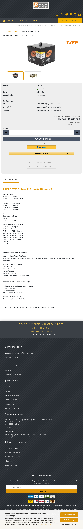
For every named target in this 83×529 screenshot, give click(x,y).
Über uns (7, 391)
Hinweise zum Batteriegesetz (14, 374)
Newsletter (8, 387)
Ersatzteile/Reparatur (12, 408)
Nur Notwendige (69, 520)
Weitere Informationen (69, 524)
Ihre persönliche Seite (12, 395)
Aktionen (12, 21)
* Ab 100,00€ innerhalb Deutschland (41, 334)
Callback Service (10, 461)
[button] (67, 14)
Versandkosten (59, 505)
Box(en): (5, 128)
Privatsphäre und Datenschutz (15, 366)
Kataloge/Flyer (9, 404)
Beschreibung (11, 179)
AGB (6, 361)
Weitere (36, 21)
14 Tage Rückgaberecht (12, 452)
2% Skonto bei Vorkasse (12, 457)
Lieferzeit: (6, 89)
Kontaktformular (10, 431)
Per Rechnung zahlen (12, 448)
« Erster (8, 31)
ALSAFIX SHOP (24, 21)
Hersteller (64, 21)
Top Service (8, 469)
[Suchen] (62, 14)
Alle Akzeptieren (69, 514)
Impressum (8, 370)
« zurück (15, 31)
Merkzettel (8, 427)
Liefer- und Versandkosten (13, 357)
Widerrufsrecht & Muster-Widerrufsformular (19, 353)
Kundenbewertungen (11, 400)
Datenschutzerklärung (44, 524)
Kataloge (76, 21)
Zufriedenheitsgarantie (12, 465)
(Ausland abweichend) (52, 89)
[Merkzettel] (75, 14)
